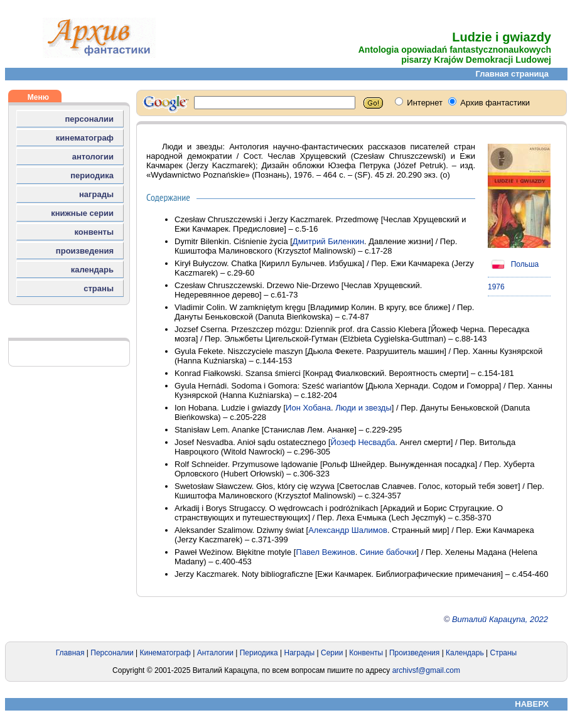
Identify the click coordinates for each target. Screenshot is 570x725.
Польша (513, 264)
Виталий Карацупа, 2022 (500, 619)
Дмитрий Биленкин (328, 241)
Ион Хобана (308, 407)
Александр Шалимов (347, 530)
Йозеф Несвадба (363, 442)
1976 (496, 286)
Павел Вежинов (325, 552)
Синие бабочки (388, 552)
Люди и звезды (363, 407)
